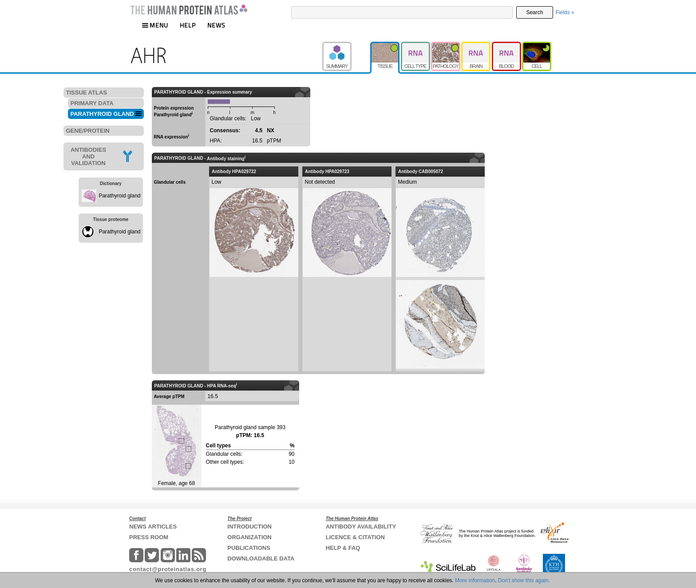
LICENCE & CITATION (355, 537)
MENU (155, 25)
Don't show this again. (524, 580)
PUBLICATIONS (248, 548)
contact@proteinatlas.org (167, 569)
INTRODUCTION (249, 526)
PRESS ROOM (148, 537)
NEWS (216, 25)
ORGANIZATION (249, 537)
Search (534, 12)
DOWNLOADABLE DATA (260, 558)
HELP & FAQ (343, 548)
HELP (188, 25)
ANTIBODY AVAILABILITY (361, 526)
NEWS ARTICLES (153, 526)
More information (475, 580)
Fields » (565, 12)
